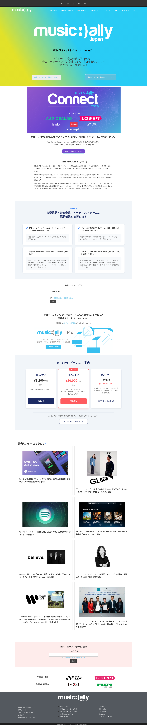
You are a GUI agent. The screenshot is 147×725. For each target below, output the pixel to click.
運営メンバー (22, 710)
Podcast (102, 714)
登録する (41, 401)
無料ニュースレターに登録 (68, 709)
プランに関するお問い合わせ (73, 421)
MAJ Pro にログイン (66, 714)
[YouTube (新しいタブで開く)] (79, 3)
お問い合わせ (64, 717)
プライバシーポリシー (25, 713)
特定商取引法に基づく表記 (27, 718)
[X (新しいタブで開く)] (62, 3)
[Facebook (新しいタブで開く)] (68, 3)
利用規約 (21, 715)
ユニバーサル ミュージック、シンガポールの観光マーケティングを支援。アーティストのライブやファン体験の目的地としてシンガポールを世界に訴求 (101, 624)
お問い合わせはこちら (106, 401)
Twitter (101, 706)
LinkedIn (102, 709)
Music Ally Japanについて (27, 707)
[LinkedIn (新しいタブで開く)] (73, 3)
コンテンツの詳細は (69, 323)
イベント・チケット (105, 717)
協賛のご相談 (64, 706)
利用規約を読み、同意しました (63, 298)
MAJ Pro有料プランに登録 (68, 711)
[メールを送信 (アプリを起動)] (85, 3)
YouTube (102, 711)
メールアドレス (55, 291)
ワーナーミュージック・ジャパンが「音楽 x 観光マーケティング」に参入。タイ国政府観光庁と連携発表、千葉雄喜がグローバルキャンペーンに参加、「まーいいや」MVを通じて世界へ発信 (44, 619)
